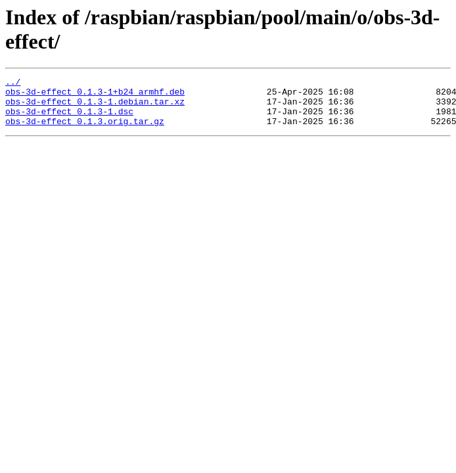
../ (12, 83)
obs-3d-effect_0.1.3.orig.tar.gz (84, 131)
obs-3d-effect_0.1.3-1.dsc (69, 119)
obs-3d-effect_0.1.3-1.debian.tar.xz (95, 107)
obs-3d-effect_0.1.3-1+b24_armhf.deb (95, 95)
